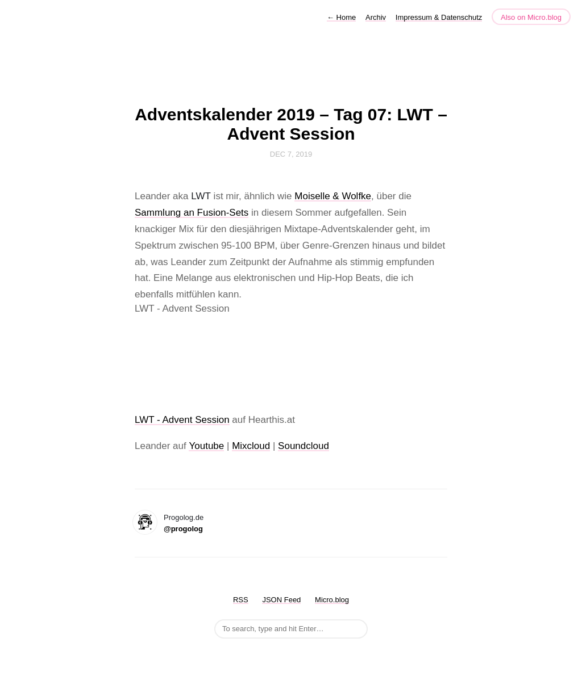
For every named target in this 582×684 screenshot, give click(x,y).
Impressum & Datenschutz (439, 17)
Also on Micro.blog (531, 17)
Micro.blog (332, 599)
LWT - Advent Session (182, 419)
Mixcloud (251, 445)
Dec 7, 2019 (291, 154)
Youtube (206, 445)
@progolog (183, 528)
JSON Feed (281, 599)
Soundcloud (303, 445)
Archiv (375, 17)
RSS (240, 599)
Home (341, 17)
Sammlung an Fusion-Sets (191, 212)
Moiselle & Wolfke (332, 196)
